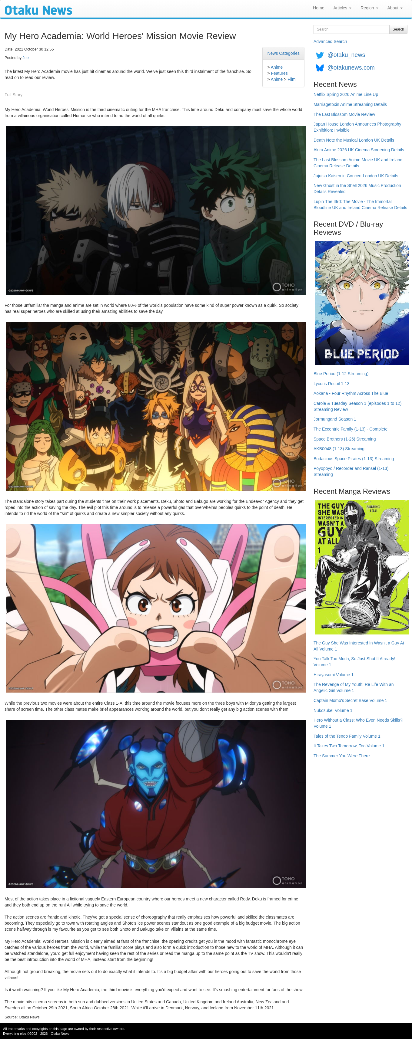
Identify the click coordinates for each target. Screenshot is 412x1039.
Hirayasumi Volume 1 (334, 674)
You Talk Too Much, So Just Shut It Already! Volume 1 (354, 661)
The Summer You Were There (342, 755)
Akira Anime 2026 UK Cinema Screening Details (359, 149)
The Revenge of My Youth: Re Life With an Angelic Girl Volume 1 (354, 687)
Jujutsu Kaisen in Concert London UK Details (356, 175)
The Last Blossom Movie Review (344, 114)
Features (279, 73)
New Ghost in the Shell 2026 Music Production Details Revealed (357, 188)
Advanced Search (330, 41)
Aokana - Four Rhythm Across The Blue (351, 393)
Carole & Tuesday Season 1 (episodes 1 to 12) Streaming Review (357, 406)
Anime (277, 67)
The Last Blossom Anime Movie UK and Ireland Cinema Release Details (358, 162)
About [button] (395, 7)
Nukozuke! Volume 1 (333, 710)
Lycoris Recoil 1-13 (332, 383)
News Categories (283, 53)
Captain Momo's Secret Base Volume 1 (350, 700)
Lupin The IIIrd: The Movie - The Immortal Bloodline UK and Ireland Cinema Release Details (360, 204)
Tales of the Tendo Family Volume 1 (347, 736)
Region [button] (369, 7)
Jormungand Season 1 (335, 419)
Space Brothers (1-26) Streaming (345, 439)
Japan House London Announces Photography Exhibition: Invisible (357, 127)
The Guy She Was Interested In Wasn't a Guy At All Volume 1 (359, 646)
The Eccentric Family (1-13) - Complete (350, 429)
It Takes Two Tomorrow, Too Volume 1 (349, 745)
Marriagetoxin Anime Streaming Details (350, 104)
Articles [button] (342, 7)
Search (398, 29)
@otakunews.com (351, 67)
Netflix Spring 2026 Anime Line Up (346, 94)
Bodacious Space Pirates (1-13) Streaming (354, 458)
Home (318, 7)
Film (291, 79)
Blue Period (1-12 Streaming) (341, 373)
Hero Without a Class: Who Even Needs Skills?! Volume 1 (359, 723)
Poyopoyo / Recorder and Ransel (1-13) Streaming (351, 471)
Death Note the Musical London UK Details (354, 140)
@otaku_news (346, 54)
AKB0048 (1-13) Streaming (339, 448)
